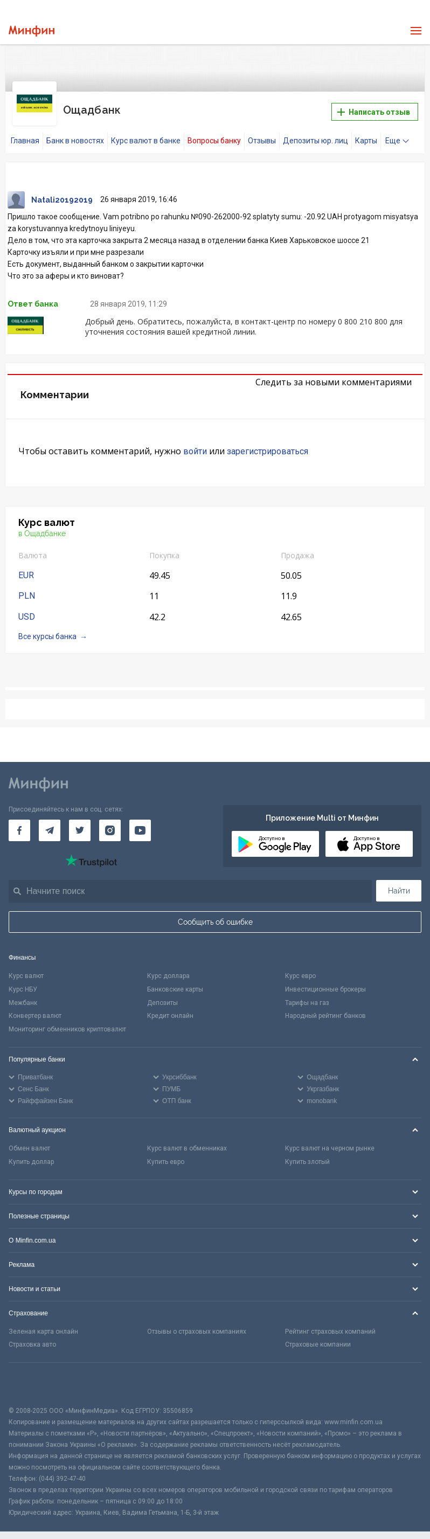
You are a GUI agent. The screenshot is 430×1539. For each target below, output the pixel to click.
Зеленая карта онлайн (43, 1322)
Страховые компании (318, 1335)
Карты (366, 131)
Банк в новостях (75, 131)
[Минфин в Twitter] (80, 820)
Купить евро (165, 1152)
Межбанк (23, 993)
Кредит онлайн (170, 1006)
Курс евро (300, 966)
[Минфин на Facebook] (19, 820)
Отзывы (262, 131)
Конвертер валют (35, 1006)
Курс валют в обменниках (187, 1138)
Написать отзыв (373, 107)
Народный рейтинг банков (325, 1006)
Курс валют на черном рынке (329, 1138)
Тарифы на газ (307, 993)
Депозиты (162, 993)
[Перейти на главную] (31, 31)
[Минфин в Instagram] (110, 820)
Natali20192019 (62, 190)
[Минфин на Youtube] (140, 820)
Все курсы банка (47, 627)
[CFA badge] (33, 1374)
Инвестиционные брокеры (325, 979)
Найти (399, 881)
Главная (25, 131)
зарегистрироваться (267, 441)
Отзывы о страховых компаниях (196, 1322)
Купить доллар (31, 1152)
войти (195, 441)
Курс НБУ (23, 979)
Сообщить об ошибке (215, 912)
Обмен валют (29, 1138)
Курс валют (26, 966)
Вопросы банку (214, 131)
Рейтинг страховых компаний (330, 1322)
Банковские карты (175, 979)
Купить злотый (307, 1152)
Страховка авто (32, 1335)
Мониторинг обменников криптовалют (67, 1019)
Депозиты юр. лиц (315, 131)
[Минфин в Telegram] (49, 820)
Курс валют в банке (146, 131)
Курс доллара (168, 966)
